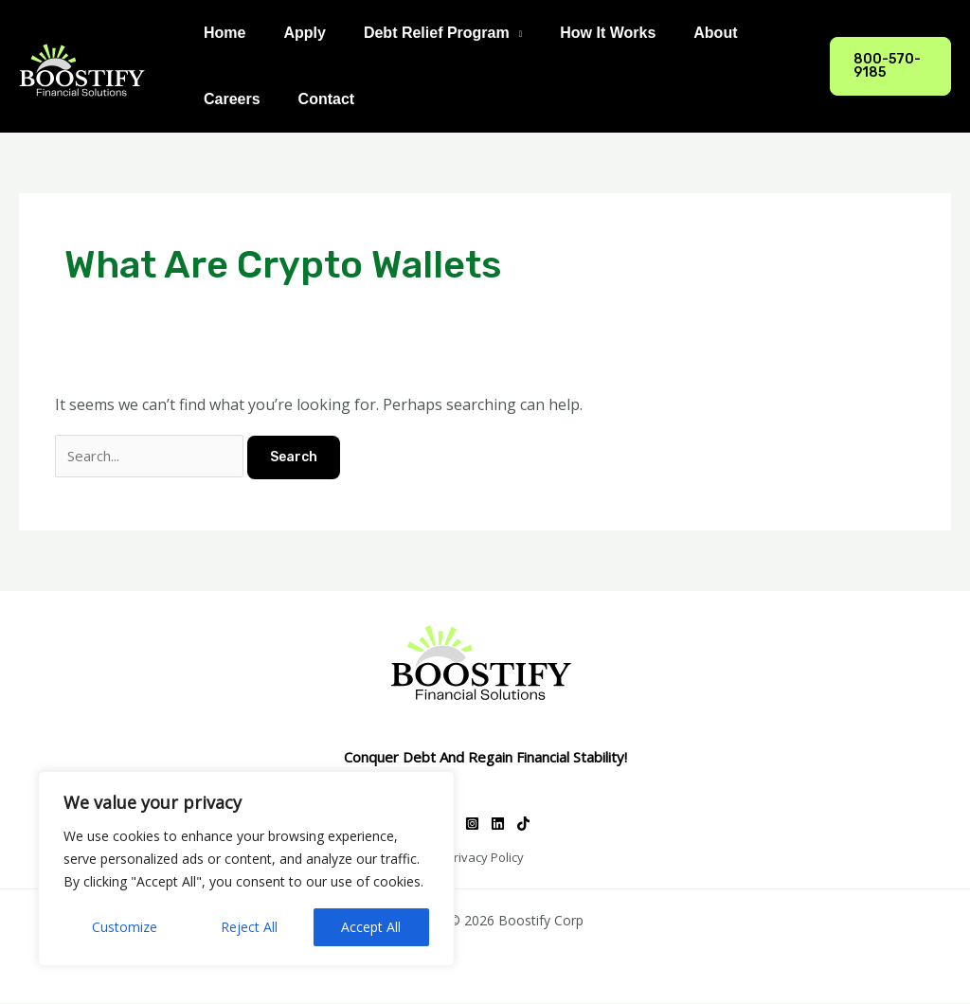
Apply (293, 33)
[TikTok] (523, 825)
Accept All (371, 927)
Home (221, 33)
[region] (246, 868)
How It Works (581, 33)
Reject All (249, 927)
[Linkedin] (498, 825)
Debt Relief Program (418, 33)
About (681, 33)
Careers (228, 99)
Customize (124, 927)
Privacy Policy (485, 859)
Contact (315, 99)
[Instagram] (472, 825)
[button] (886, 66)
